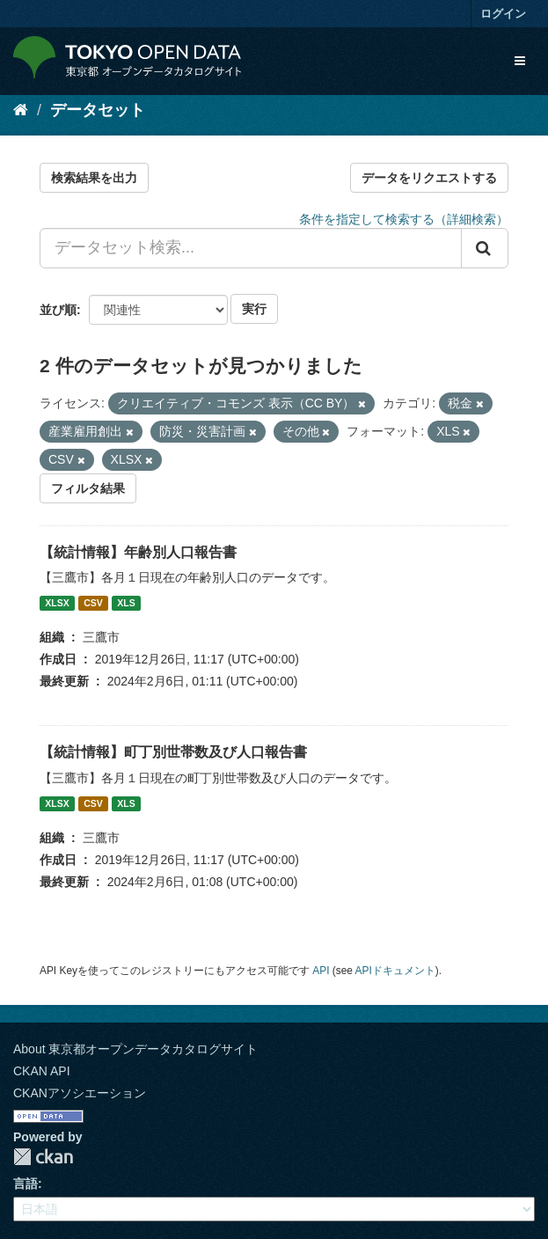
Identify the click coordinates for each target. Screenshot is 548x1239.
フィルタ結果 (88, 488)
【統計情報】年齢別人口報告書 (138, 552)
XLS (126, 603)
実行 (254, 309)
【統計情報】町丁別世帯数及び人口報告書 (173, 751)
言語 (25, 1184)
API (320, 970)
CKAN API (41, 1071)
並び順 (58, 310)
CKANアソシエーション (79, 1093)
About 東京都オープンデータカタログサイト (135, 1049)
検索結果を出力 (94, 178)
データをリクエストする (429, 178)
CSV (93, 603)
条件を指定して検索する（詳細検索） (403, 219)
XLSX (57, 603)
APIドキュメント (395, 970)
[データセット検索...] (251, 248)
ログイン (503, 13)
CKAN (43, 1156)
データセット (97, 110)
